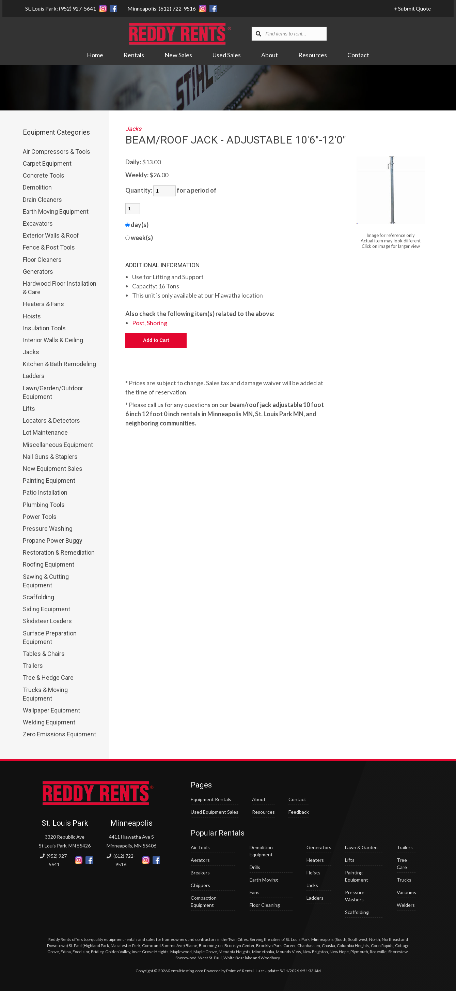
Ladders (34, 375)
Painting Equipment (49, 480)
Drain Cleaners (42, 199)
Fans (255, 892)
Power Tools (40, 516)
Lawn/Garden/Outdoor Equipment (53, 392)
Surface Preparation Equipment (50, 637)
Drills (255, 867)
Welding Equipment (49, 722)
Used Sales (227, 55)
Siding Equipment (46, 609)
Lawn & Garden (361, 847)
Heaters (315, 860)
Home (95, 55)
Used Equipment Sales (214, 812)
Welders (406, 905)
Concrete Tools (43, 175)
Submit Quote (415, 8)
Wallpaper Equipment (51, 710)
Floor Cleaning (265, 905)
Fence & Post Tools (49, 247)
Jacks (31, 352)
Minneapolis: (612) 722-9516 (159, 8)
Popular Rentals (218, 833)
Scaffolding (38, 597)
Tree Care (402, 863)
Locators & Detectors (51, 420)
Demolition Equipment (261, 850)
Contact (358, 55)
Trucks (404, 880)
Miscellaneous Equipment (58, 444)
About (269, 55)
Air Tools (200, 847)
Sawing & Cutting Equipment (46, 581)
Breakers (200, 872)
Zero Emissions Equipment (59, 734)
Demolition (37, 187)
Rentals (134, 55)
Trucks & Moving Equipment (45, 694)
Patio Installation (45, 492)
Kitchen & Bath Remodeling (59, 363)
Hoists (32, 316)
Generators (38, 271)
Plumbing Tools (44, 504)
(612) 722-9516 (121, 860)
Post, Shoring (149, 323)
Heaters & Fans (43, 303)
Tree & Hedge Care (48, 677)
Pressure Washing (48, 528)
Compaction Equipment (204, 901)
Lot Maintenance (45, 432)
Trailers (33, 665)
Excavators (38, 223)
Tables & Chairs (44, 653)
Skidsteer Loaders (47, 621)
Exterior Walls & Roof (51, 235)
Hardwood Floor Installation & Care (59, 288)
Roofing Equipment (48, 564)
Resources (312, 55)
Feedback (298, 812)
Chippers (200, 885)
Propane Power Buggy (52, 540)
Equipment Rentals (211, 799)
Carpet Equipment (47, 163)
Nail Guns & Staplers (50, 456)
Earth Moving (264, 880)
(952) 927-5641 (54, 860)
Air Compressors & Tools (56, 151)
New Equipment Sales (52, 468)
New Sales (178, 55)
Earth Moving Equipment (56, 211)
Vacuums (406, 892)
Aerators (200, 860)
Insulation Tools (44, 328)
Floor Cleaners (42, 259)
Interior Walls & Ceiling (53, 340)
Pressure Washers (354, 895)
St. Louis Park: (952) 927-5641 (58, 8)
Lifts (29, 408)
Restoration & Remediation (59, 552)
